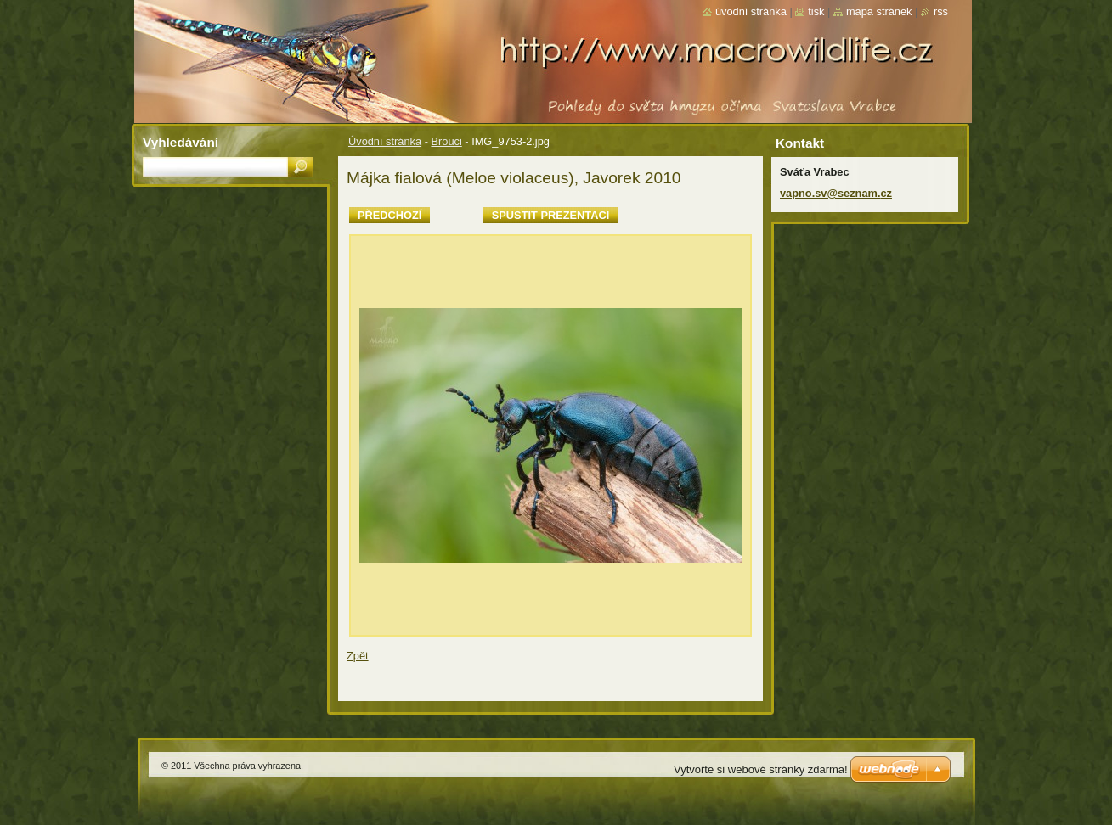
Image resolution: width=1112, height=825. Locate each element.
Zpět (358, 655)
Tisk (816, 11)
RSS (941, 11)
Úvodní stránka (384, 141)
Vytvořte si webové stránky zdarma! (761, 769)
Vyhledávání (180, 142)
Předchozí (389, 215)
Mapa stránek (879, 11)
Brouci (446, 141)
